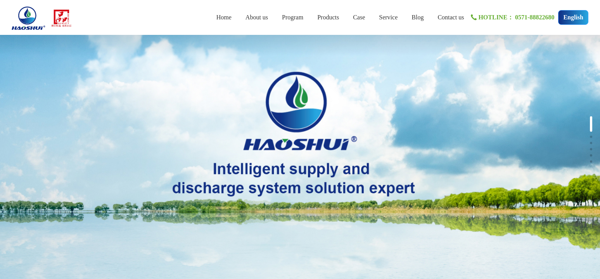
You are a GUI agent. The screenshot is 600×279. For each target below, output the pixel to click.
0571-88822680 (534, 17)
